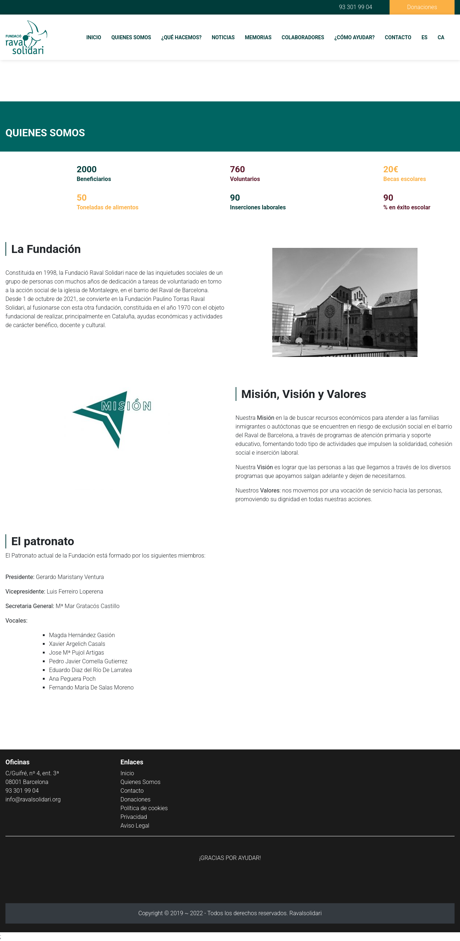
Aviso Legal (135, 825)
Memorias (258, 37)
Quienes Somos (131, 37)
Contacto (398, 37)
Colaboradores (303, 37)
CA (440, 37)
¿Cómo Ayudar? (354, 37)
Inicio (93, 37)
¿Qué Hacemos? (181, 37)
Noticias (223, 37)
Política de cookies (144, 808)
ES (425, 37)
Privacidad (134, 816)
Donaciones (422, 7)
